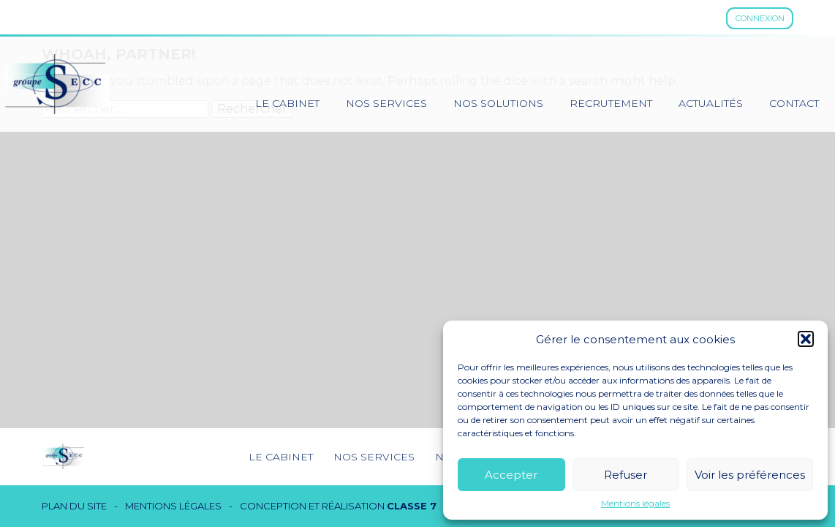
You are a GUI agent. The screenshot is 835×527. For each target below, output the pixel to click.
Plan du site (74, 506)
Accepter (511, 475)
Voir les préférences (750, 475)
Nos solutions (498, 103)
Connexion (760, 18)
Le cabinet (287, 103)
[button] (805, 339)
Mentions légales (635, 503)
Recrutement (611, 103)
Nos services (386, 103)
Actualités (711, 103)
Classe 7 (412, 506)
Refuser (625, 475)
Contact (794, 103)
